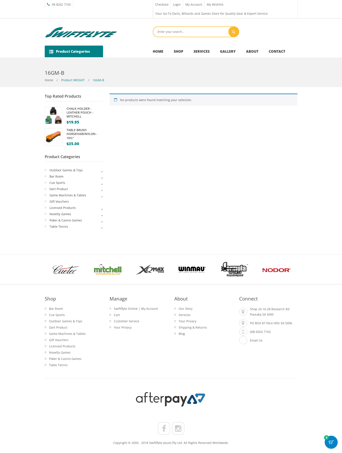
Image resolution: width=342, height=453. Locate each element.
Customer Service (126, 321)
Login (177, 4)
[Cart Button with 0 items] (331, 442)
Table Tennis (58, 226)
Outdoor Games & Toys (66, 170)
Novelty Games (60, 214)
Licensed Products (62, 208)
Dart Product (58, 189)
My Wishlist (215, 4)
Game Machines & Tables (67, 195)
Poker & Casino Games (65, 220)
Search (233, 31)
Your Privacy (123, 327)
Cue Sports (57, 183)
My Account (193, 4)
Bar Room (56, 176)
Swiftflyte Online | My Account (136, 309)
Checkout (162, 4)
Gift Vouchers (59, 201)
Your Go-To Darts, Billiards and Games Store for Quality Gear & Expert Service (211, 13)
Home (49, 80)
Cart (117, 315)
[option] (66, 269)
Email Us (256, 340)
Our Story (185, 309)
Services (185, 315)
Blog (182, 334)
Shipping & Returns (193, 327)
